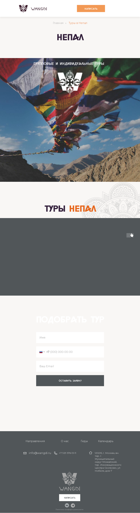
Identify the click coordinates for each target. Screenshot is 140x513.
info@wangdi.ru (40, 453)
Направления (35, 441)
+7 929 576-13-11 (67, 452)
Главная (58, 23)
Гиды (84, 441)
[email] (70, 366)
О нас (65, 441)
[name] (70, 337)
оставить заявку (70, 380)
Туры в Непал (78, 23)
